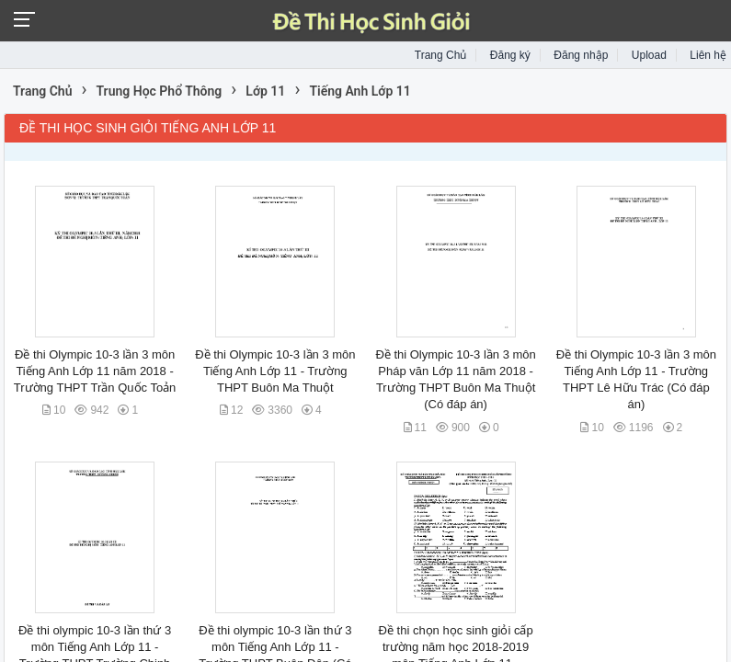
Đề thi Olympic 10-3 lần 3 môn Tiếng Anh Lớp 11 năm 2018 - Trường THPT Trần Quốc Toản (95, 371)
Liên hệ (708, 55)
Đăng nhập (581, 55)
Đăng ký (510, 55)
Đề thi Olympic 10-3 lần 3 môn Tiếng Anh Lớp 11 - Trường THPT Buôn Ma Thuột (275, 371)
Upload (649, 55)
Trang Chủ (441, 55)
